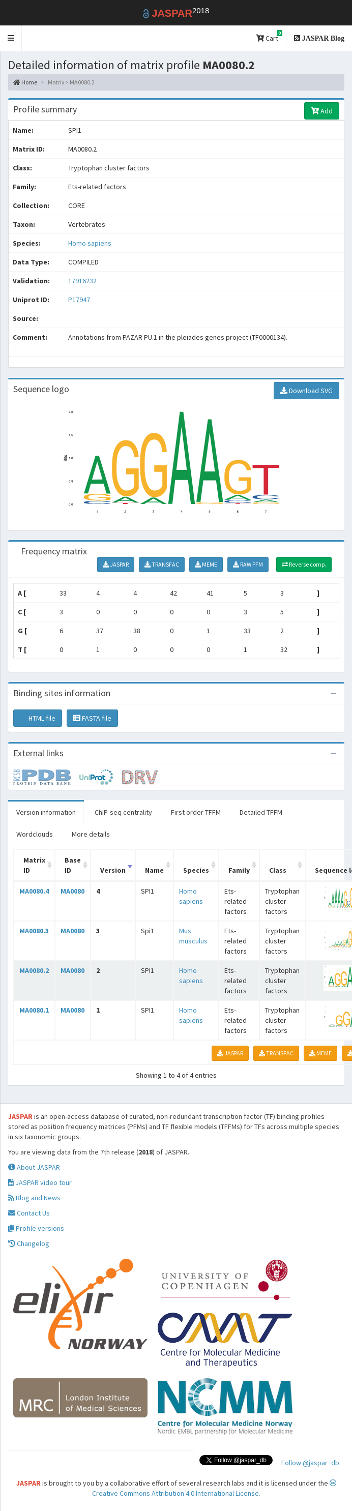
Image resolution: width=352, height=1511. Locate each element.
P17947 (80, 299)
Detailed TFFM (261, 812)
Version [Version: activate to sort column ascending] (113, 870)
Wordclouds (34, 834)
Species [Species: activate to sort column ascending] (196, 870)
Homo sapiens (89, 243)
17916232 (82, 280)
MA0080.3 (34, 930)
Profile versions (36, 1228)
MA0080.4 (34, 891)
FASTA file (92, 718)
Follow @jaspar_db (310, 1462)
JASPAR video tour (40, 1182)
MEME (206, 564)
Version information (46, 812)
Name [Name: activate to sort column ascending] (154, 870)
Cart (269, 36)
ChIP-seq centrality (123, 812)
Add (322, 110)
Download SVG (306, 390)
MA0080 (72, 891)
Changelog (28, 1243)
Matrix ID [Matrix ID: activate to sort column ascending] (34, 865)
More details (91, 834)
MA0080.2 (34, 970)
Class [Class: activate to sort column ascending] (277, 870)
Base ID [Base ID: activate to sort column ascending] (73, 865)
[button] (11, 38)
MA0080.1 (34, 1010)
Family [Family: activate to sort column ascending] (239, 870)
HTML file (37, 718)
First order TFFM (196, 812)
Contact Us (29, 1213)
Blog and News (34, 1197)
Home (25, 82)
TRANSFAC (161, 564)
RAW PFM (248, 564)
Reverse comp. (304, 564)
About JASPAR (34, 1167)
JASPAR (116, 564)
